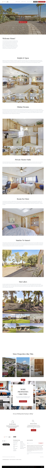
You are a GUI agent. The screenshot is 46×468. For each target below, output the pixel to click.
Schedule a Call (22, 443)
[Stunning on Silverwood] (23, 363)
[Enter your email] (33, 443)
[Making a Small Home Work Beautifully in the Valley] (37, 362)
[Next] (42, 180)
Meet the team (29, 1)
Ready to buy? (18, 1)
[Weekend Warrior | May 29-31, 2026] (9, 362)
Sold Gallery (21, 446)
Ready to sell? (23, 1)
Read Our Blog (15, 448)
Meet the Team (15, 442)
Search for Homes (15, 441)
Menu (35, 1)
